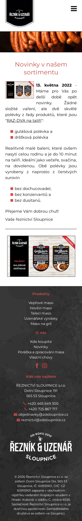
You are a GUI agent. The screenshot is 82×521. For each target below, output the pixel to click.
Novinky (41, 347)
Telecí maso (41, 313)
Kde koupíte (41, 342)
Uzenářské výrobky (41, 318)
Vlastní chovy (40, 357)
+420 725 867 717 (42, 409)
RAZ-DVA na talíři (24, 120)
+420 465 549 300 (43, 403)
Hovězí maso (41, 308)
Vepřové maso (40, 303)
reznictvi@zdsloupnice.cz (43, 420)
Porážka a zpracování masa (41, 352)
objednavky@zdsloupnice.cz (43, 414)
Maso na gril (41, 324)
